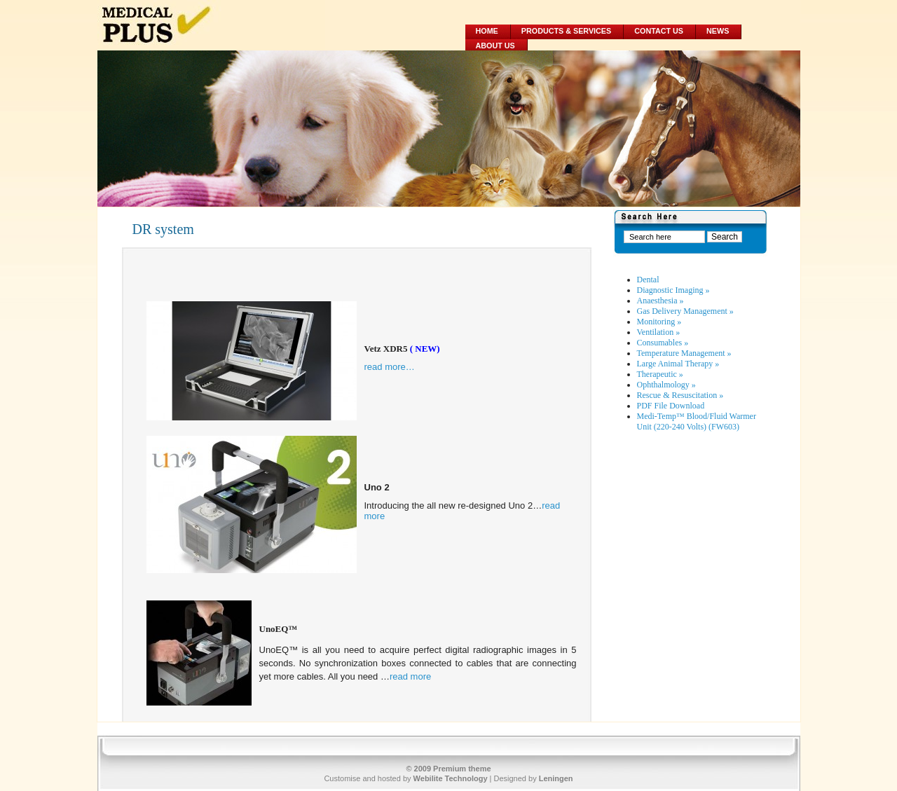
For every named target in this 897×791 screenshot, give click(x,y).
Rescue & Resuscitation (680, 395)
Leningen (556, 778)
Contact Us (658, 31)
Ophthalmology (666, 385)
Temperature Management (684, 353)
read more (410, 676)
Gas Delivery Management (685, 311)
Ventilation (658, 332)
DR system (163, 229)
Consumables (663, 343)
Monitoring (659, 321)
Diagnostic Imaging (673, 290)
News (717, 31)
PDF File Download (671, 406)
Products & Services (566, 31)
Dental (648, 279)
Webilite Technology (450, 778)
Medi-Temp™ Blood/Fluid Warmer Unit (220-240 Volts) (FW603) (696, 421)
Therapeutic (660, 374)
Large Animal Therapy (678, 364)
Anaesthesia (660, 300)
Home (487, 31)
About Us (495, 45)
